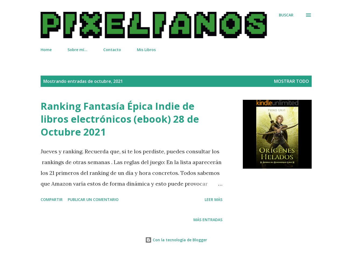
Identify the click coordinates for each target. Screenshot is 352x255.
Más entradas (207, 219)
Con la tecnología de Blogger (176, 239)
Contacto (112, 49)
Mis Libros (146, 49)
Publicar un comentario (93, 199)
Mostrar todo (291, 81)
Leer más (213, 199)
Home (46, 49)
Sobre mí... (77, 49)
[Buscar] (286, 15)
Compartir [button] (52, 199)
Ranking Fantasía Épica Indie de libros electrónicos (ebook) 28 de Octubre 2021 (120, 119)
